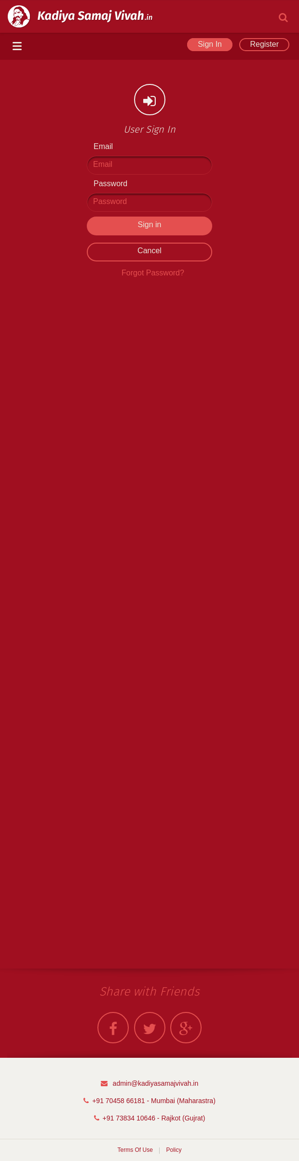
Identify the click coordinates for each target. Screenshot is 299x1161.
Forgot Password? (153, 273)
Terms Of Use (134, 1150)
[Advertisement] (149, 433)
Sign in (150, 224)
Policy (174, 1150)
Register (264, 44)
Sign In (210, 44)
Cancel (149, 250)
